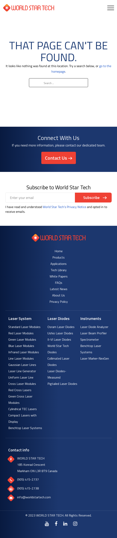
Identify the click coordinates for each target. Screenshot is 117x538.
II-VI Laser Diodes (59, 339)
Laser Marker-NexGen (94, 358)
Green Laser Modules (22, 339)
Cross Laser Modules (22, 383)
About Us (58, 295)
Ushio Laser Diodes (60, 333)
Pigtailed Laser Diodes (62, 383)
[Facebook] (56, 523)
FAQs (58, 282)
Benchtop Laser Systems (25, 428)
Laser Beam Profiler (93, 333)
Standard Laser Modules (24, 326)
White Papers (59, 276)
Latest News (58, 289)
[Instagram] (75, 523)
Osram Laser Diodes (61, 326)
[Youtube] (47, 523)
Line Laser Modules (21, 358)
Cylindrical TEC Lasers (22, 409)
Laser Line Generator (22, 371)
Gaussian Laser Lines (22, 364)
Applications (58, 263)
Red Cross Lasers (19, 390)
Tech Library (59, 270)
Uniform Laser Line (20, 377)
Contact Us (56, 157)
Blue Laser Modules (21, 345)
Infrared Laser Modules (23, 352)
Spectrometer (89, 339)
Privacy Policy (58, 301)
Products (58, 257)
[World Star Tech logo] (58, 240)
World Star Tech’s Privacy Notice (64, 206)
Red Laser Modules (21, 333)
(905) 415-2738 (28, 488)
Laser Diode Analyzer (94, 326)
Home (59, 251)
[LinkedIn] (65, 523)
